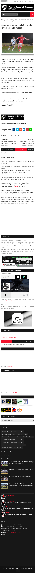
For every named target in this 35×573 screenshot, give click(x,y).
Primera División (9, 19)
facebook (30, 149)
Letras (20, 439)
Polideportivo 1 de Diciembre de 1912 (12, 442)
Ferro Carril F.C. (21, 149)
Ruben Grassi (17, 448)
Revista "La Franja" (7, 448)
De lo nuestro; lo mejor (8, 434)
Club (21, 431)
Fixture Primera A (22, 434)
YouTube (15, 393)
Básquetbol (14, 431)
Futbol (6, 341)
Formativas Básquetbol (8, 437)
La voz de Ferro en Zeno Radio (9, 301)
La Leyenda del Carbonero (9, 439)
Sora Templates (29, 568)
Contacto (16, 187)
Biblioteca (10, 366)
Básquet (17, 341)
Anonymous (10, 495)
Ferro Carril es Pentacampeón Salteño (20, 476)
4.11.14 (23, 123)
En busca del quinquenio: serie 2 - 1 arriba (21, 469)
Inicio (2, 19)
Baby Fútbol (5, 431)
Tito (7, 513)
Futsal (28, 341)
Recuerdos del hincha (19, 445)
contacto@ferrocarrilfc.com (13, 532)
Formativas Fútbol (22, 437)
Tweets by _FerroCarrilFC (8, 337)
